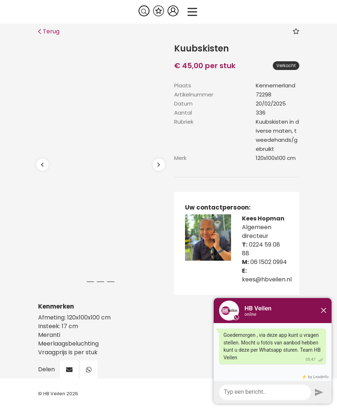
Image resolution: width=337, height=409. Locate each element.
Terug (48, 31)
